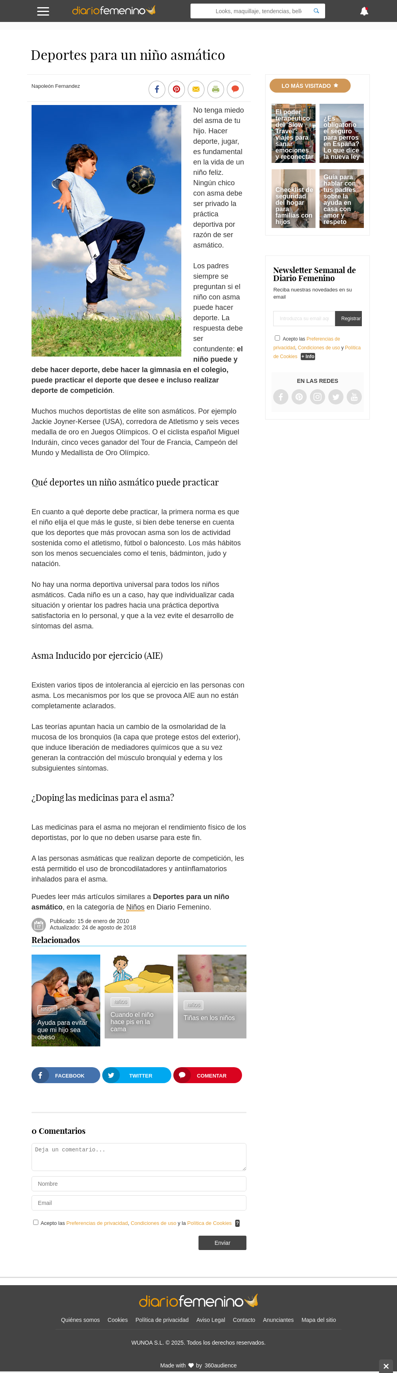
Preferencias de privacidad (97, 1223)
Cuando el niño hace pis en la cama (132, 1021)
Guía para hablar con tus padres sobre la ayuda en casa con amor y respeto (340, 199)
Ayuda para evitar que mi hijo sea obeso (62, 1029)
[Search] (316, 11)
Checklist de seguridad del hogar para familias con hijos (294, 205)
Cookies (117, 1320)
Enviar (222, 1243)
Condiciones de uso (154, 1223)
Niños (135, 907)
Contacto (244, 1320)
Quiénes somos (80, 1320)
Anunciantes (278, 1320)
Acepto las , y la (137, 1223)
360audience (221, 1365)
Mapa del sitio (319, 1320)
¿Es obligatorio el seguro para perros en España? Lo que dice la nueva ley (342, 137)
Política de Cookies (209, 1223)
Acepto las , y (317, 347)
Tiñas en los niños (209, 1017)
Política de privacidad (162, 1320)
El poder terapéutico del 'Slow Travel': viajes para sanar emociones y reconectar (295, 134)
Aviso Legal (211, 1320)
